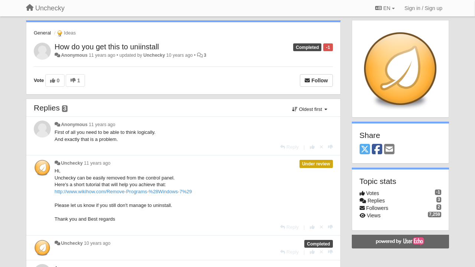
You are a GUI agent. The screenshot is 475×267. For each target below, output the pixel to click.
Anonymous (74, 55)
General (42, 33)
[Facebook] (377, 149)
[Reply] (289, 147)
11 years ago (102, 124)
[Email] (389, 149)
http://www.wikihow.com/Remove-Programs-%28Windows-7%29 (123, 191)
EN (385, 8)
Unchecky (154, 55)
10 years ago (97, 243)
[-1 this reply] (330, 147)
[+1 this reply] (312, 147)
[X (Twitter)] (365, 149)
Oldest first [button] (309, 109)
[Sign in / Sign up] (423, 8)
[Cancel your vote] (321, 147)
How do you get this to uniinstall (107, 47)
